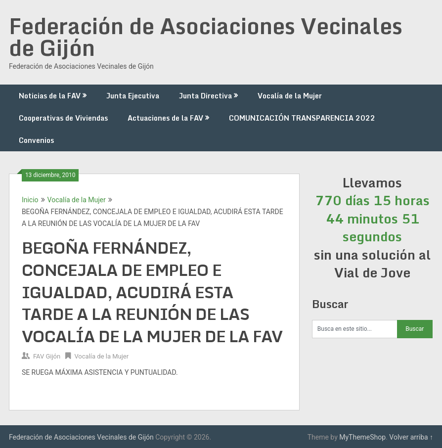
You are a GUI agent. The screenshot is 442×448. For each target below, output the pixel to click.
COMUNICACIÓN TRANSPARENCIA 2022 (302, 118)
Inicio (30, 200)
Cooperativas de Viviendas (63, 118)
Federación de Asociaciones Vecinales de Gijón (205, 36)
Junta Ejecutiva (132, 95)
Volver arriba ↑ (411, 437)
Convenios (36, 140)
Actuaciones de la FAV (165, 118)
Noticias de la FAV (50, 95)
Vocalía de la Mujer (290, 95)
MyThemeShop (362, 437)
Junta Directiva (205, 95)
